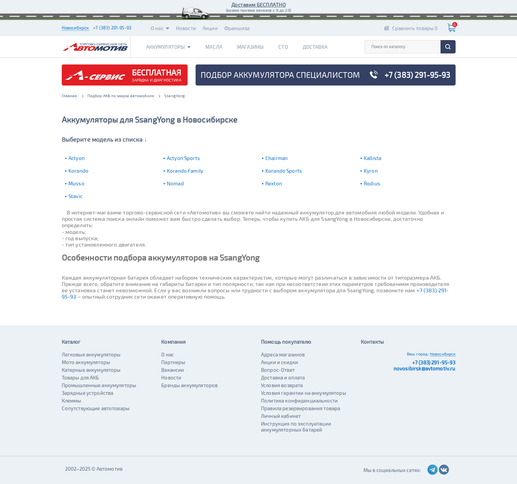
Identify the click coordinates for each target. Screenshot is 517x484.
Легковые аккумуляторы (91, 354)
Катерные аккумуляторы (91, 370)
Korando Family (185, 171)
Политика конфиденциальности (299, 400)
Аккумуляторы (168, 47)
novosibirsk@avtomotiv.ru (425, 368)
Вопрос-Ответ (278, 370)
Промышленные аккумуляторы (99, 385)
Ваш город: (418, 353)
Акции (210, 28)
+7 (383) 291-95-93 (112, 27)
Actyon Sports (183, 158)
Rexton (273, 183)
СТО (283, 47)
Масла (213, 47)
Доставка (315, 47)
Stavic (75, 196)
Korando (78, 171)
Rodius (372, 183)
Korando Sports (283, 171)
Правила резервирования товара (300, 408)
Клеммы (71, 400)
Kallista (372, 158)
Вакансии (172, 370)
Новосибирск (75, 27)
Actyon (76, 158)
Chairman (276, 158)
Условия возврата (282, 385)
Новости (186, 28)
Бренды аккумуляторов (189, 385)
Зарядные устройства (87, 393)
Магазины (250, 47)
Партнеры (173, 362)
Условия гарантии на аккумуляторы (303, 393)
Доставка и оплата (283, 377)
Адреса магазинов (283, 354)
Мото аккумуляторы (86, 362)
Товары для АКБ (80, 377)
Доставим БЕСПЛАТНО (258, 5)
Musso (76, 183)
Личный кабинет (281, 416)
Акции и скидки (279, 362)
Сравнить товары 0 (415, 28)
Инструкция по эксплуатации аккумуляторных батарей (296, 427)
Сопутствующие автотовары (96, 408)
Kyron (371, 171)
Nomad (175, 183)
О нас (160, 28)
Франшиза (236, 28)
